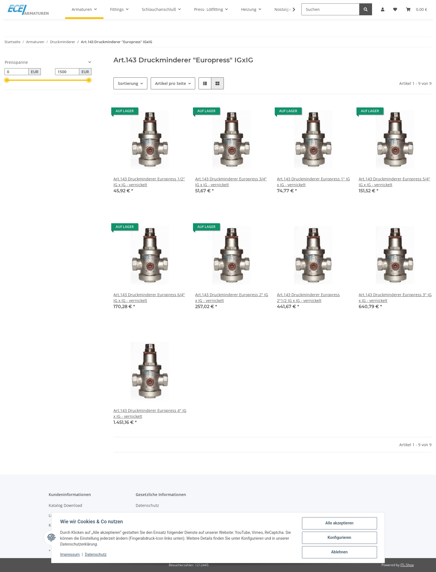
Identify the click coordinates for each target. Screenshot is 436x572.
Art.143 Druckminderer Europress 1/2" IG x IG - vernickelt (149, 181)
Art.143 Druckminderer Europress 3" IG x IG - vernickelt (395, 297)
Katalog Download (65, 505)
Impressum (70, 555)
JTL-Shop (407, 565)
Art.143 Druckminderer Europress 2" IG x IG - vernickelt (231, 297)
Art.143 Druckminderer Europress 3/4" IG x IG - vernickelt (231, 181)
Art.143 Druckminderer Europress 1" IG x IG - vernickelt (313, 181)
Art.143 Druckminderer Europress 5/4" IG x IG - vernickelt (394, 181)
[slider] (6, 80)
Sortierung (128, 83)
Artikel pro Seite (170, 83)
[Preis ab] (16, 71)
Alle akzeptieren (339, 523)
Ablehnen (339, 552)
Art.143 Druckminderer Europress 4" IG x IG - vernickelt (149, 413)
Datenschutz (147, 505)
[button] (205, 83)
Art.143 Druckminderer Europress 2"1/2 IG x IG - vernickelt (308, 297)
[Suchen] (330, 9)
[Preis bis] (67, 71)
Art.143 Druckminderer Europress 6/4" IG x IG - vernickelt (149, 297)
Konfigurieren (339, 538)
